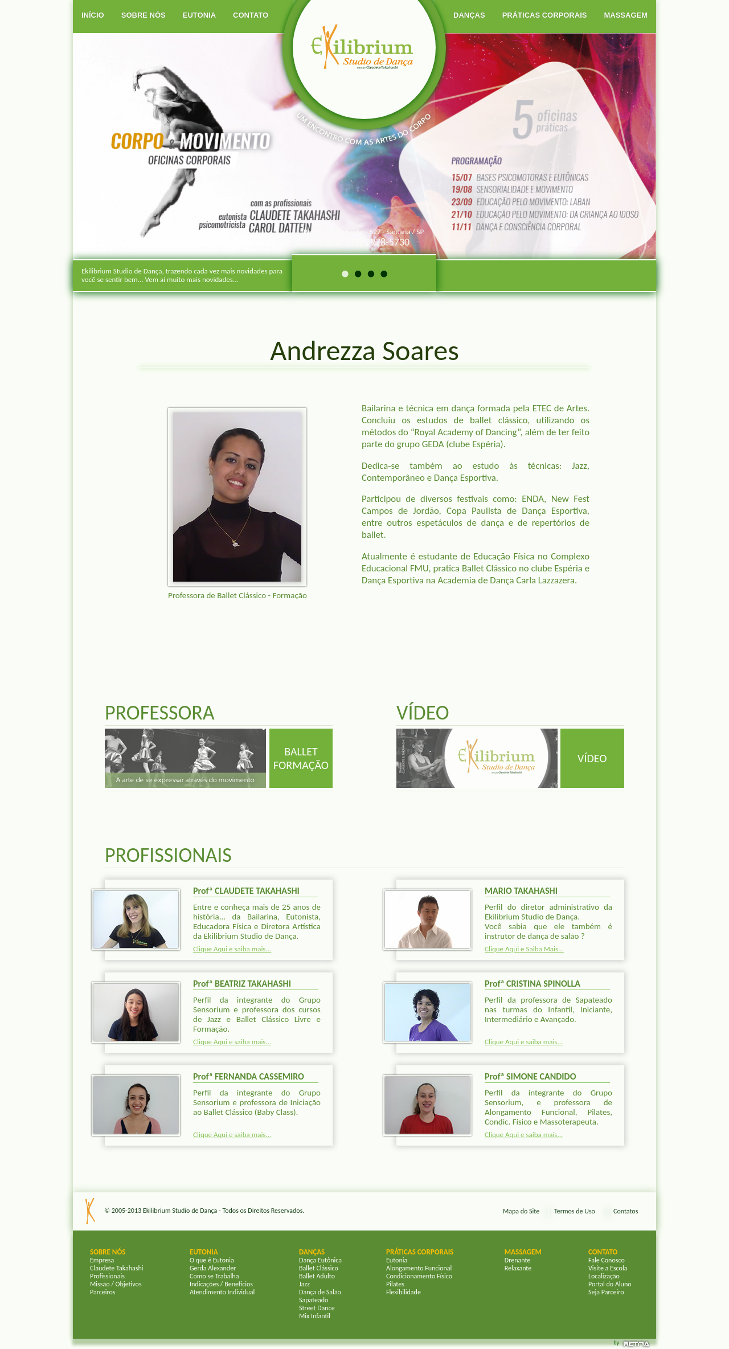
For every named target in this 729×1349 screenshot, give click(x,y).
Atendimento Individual (222, 1292)
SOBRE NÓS (143, 15)
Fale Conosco (606, 1260)
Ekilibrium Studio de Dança (180, 1211)
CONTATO (250, 15)
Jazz (304, 1284)
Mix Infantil (314, 1316)
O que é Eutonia (212, 1260)
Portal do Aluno (610, 1284)
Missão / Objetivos (116, 1284)
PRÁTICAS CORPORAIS (544, 15)
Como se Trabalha (214, 1276)
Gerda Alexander (213, 1268)
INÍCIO (92, 15)
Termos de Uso (574, 1211)
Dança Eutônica (320, 1260)
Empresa (102, 1260)
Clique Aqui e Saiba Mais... (524, 949)
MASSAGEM (626, 15)
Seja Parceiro (606, 1292)
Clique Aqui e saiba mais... (232, 949)
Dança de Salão (320, 1292)
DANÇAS (469, 15)
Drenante (518, 1260)
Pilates (395, 1284)
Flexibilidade (403, 1292)
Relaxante (518, 1268)
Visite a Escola (607, 1268)
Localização (604, 1276)
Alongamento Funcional (419, 1268)
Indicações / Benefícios (221, 1284)
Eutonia (396, 1260)
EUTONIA (199, 15)
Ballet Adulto (317, 1276)
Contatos (625, 1211)
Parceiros (103, 1292)
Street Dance (317, 1308)
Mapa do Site (521, 1211)
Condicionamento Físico (419, 1276)
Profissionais (107, 1276)
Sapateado (313, 1300)
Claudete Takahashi (116, 1268)
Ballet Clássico (318, 1268)
